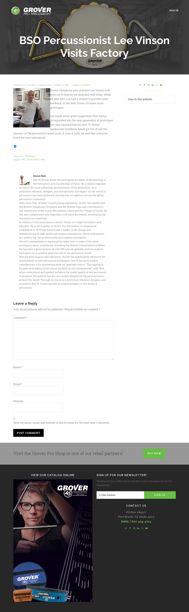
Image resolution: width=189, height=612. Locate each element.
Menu (174, 10)
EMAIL (125, 521)
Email (17, 384)
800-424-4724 (141, 521)
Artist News (30, 156)
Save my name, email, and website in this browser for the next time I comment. (61, 422)
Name (18, 367)
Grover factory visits (35, 159)
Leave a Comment (81, 85)
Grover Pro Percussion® (36, 10)
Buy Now (154, 453)
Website (18, 401)
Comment (20, 317)
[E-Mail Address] (120, 495)
